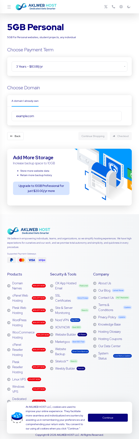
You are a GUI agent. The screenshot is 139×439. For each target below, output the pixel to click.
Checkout (121, 135)
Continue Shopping (90, 135)
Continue (107, 415)
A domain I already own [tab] (25, 100)
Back (15, 135)
